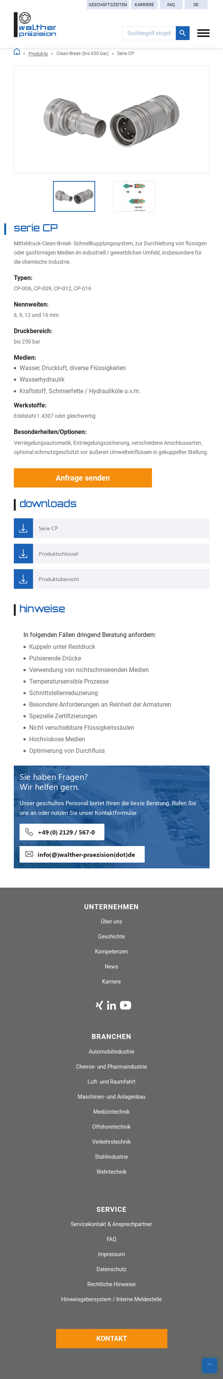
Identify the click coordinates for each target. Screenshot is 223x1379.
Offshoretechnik (112, 1127)
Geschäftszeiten (108, 4)
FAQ (171, 4)
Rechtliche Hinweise (112, 1284)
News (111, 967)
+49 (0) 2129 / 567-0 (66, 832)
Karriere (144, 4)
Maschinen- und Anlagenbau (111, 1097)
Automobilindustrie (111, 1052)
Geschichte (111, 937)
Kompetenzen (111, 952)
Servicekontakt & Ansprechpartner (111, 1224)
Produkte (38, 54)
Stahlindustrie (111, 1157)
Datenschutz (111, 1269)
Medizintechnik (111, 1112)
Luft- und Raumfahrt (111, 1082)
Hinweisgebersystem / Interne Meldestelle (111, 1299)
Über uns (111, 922)
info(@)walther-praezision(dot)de (86, 854)
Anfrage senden (83, 478)
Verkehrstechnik (111, 1142)
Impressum (111, 1254)
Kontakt (111, 1338)
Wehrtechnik (111, 1172)
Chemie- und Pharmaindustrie (111, 1067)
